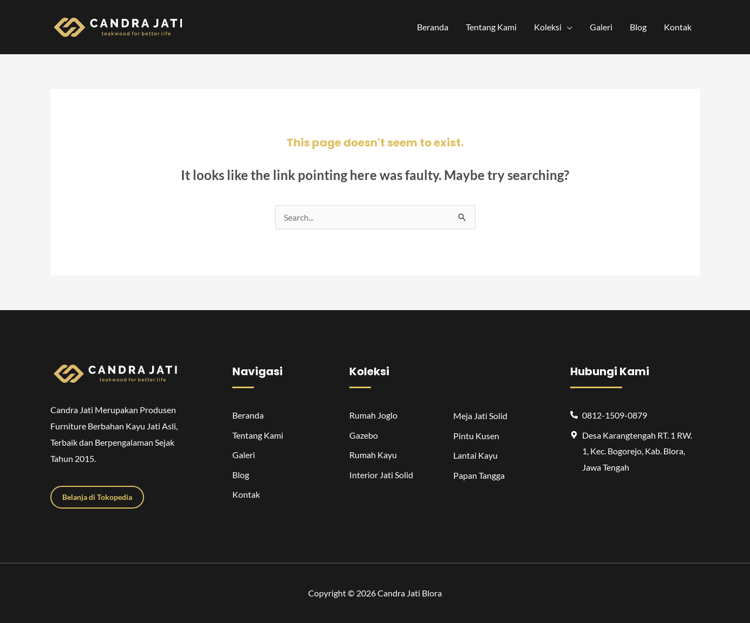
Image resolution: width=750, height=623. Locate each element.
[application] (567, 27)
